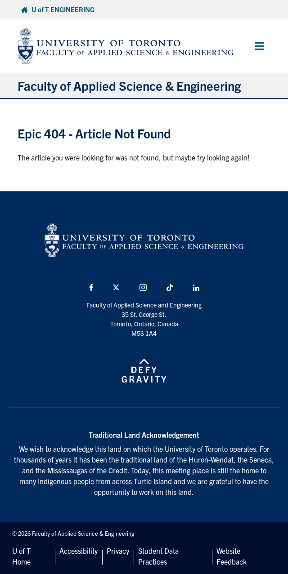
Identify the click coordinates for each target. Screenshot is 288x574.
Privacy (118, 550)
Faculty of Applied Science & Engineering (129, 85)
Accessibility (78, 550)
